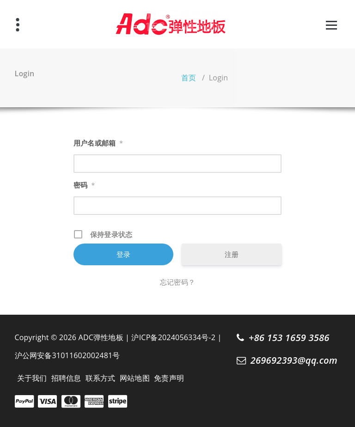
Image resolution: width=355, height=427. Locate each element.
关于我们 (32, 378)
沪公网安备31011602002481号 (67, 355)
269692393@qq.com (294, 360)
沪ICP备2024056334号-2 (173, 337)
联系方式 (101, 378)
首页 (188, 78)
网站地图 (135, 378)
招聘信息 (66, 378)
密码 (84, 185)
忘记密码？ (177, 282)
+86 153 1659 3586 (289, 337)
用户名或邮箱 (98, 143)
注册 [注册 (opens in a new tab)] (232, 254)
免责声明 (169, 378)
